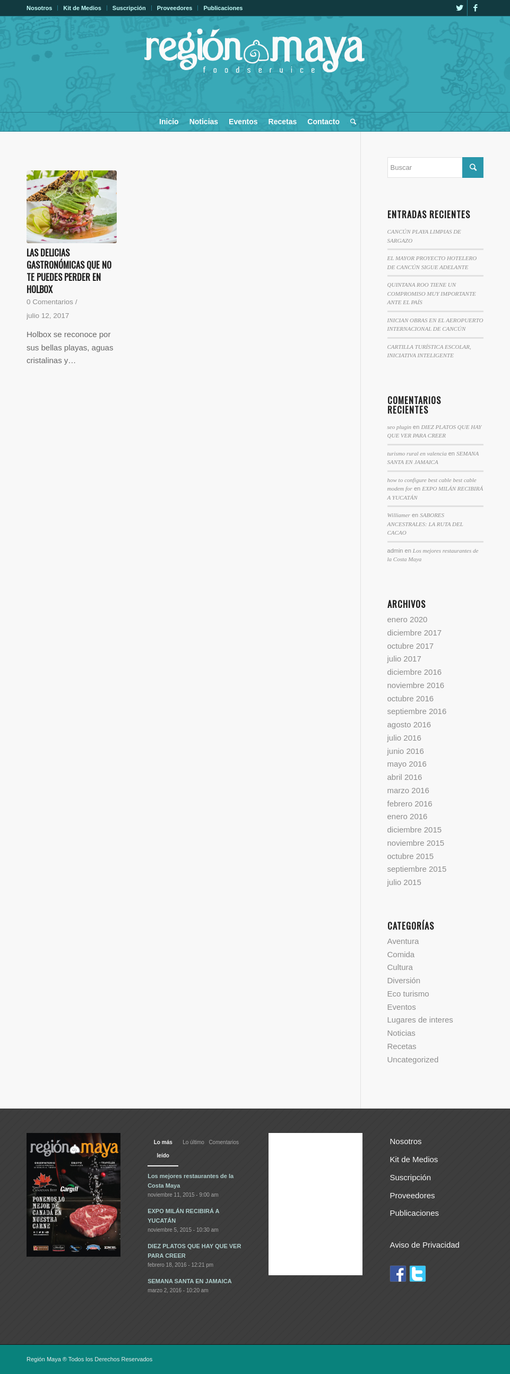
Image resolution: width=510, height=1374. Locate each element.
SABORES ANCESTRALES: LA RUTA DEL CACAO (425, 524)
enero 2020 (407, 619)
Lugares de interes (420, 1019)
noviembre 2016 (416, 685)
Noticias (401, 1032)
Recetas (402, 1046)
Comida (401, 954)
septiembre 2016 (417, 711)
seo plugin (399, 427)
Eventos (401, 1006)
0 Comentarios (50, 302)
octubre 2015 (410, 856)
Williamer (398, 515)
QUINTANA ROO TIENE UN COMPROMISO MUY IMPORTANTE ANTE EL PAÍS (431, 293)
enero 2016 (407, 816)
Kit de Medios (82, 8)
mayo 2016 (407, 763)
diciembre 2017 (414, 632)
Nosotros (39, 8)
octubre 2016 (410, 698)
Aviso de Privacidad (424, 1244)
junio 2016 (405, 750)
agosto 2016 (409, 724)
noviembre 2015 (416, 842)
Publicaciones (223, 8)
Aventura (403, 941)
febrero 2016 (410, 803)
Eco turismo (408, 993)
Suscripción (129, 8)
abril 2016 (404, 777)
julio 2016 (404, 737)
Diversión (404, 980)
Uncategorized (413, 1059)
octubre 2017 (410, 645)
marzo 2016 (408, 790)
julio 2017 (404, 658)
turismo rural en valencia (417, 453)
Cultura (400, 967)
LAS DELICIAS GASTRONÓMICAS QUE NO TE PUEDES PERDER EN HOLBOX (69, 271)
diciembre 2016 (414, 671)
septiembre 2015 (417, 868)
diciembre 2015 (414, 829)
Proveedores (175, 8)
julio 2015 (404, 882)
